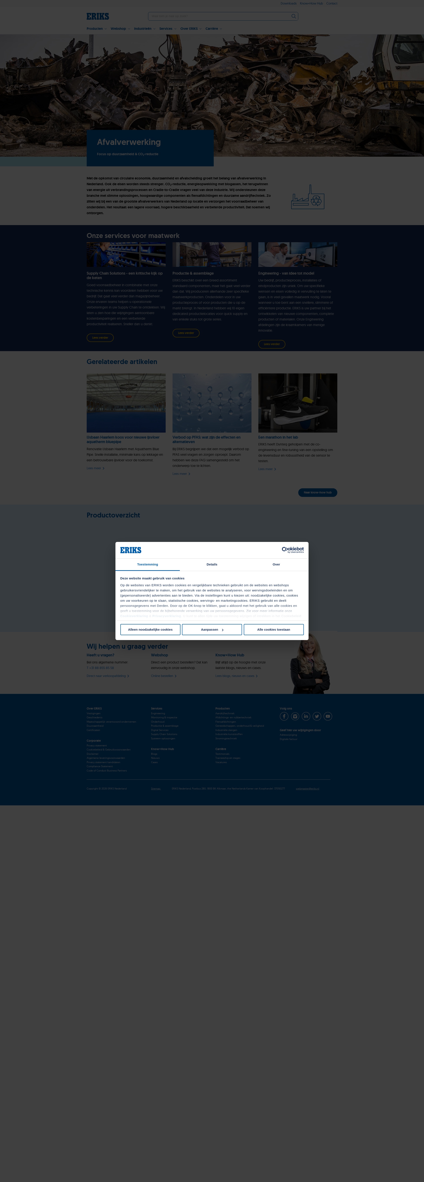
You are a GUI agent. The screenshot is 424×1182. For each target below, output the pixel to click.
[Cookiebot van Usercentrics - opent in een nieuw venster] (285, 550)
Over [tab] (276, 564)
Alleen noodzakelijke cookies (150, 629)
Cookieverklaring (134, 616)
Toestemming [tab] (147, 564)
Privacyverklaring (166, 616)
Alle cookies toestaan (273, 629)
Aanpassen (212, 629)
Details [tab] (212, 564)
